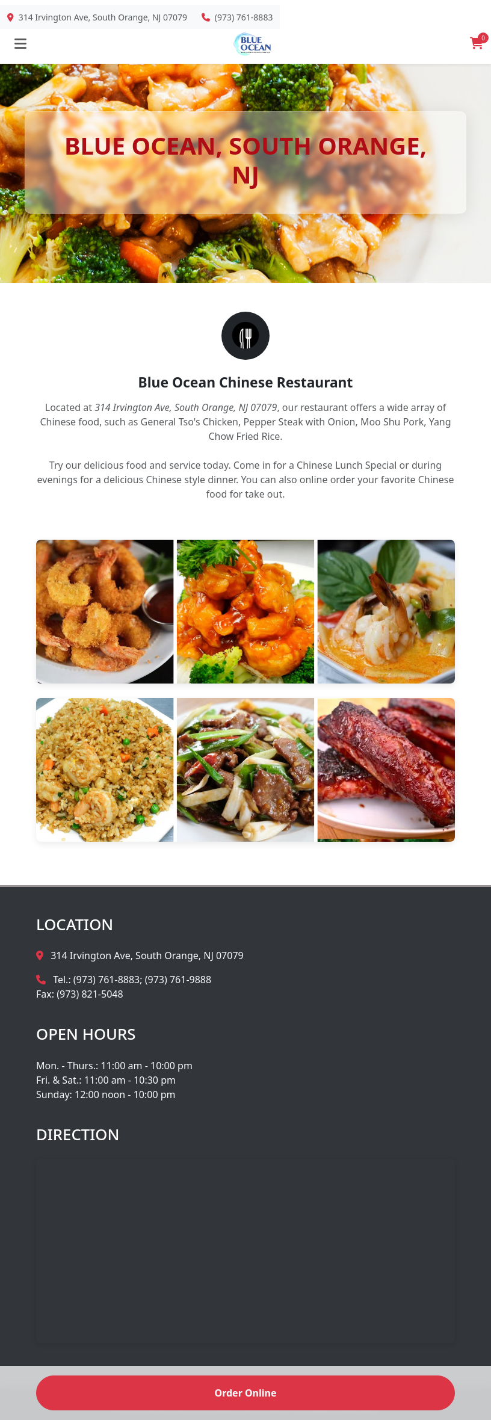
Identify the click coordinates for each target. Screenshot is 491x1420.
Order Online (245, 1393)
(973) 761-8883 (244, 17)
